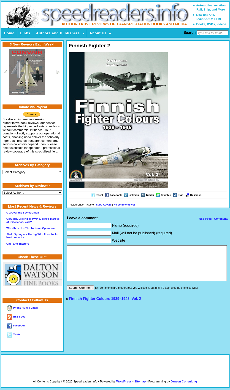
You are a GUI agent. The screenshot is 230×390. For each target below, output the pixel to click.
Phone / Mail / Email (22, 307)
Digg (180, 195)
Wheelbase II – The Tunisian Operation (30, 228)
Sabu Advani (103, 204)
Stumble (166, 195)
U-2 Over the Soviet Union (22, 212)
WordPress (124, 381)
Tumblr (150, 195)
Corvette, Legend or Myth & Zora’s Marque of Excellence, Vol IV (33, 220)
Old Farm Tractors (17, 243)
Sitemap (140, 381)
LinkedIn (134, 195)
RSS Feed (16, 316)
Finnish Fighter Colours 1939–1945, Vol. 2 (105, 305)
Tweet (99, 195)
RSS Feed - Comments (213, 218)
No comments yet (124, 204)
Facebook (116, 195)
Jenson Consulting (184, 381)
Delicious (195, 195)
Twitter (14, 334)
